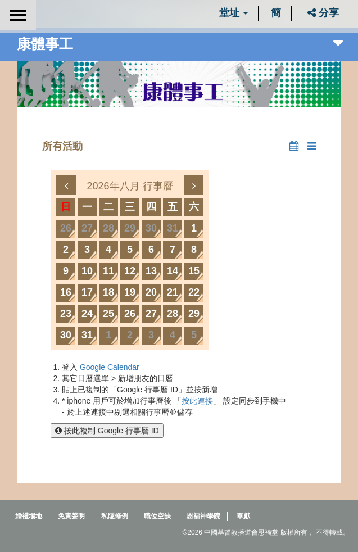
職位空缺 (157, 516)
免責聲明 (71, 516)
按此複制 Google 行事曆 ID (107, 430)
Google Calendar (109, 367)
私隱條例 (114, 516)
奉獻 (243, 516)
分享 (323, 13)
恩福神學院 (203, 516)
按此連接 (197, 400)
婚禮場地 (28, 516)
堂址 (233, 13)
